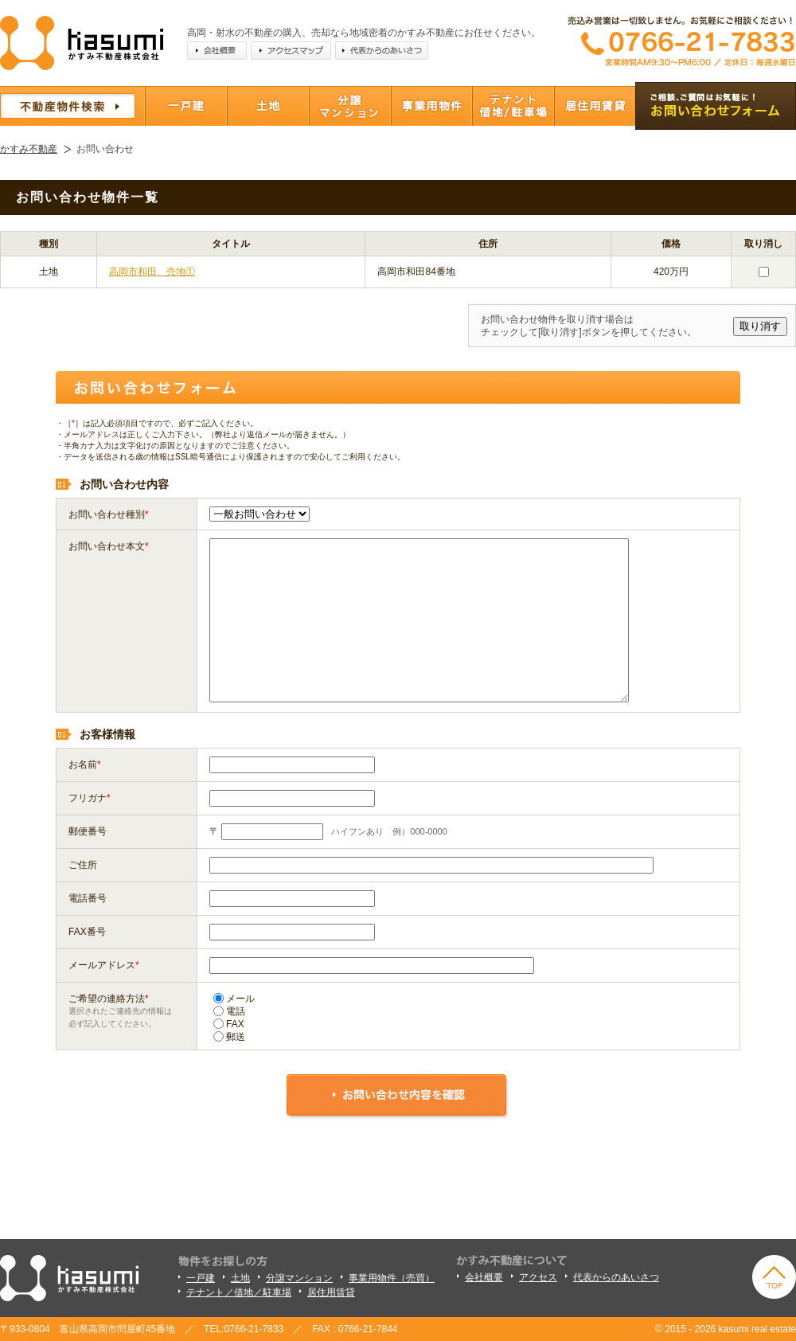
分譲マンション (299, 1278)
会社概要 (484, 1277)
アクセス (538, 1277)
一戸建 (200, 1278)
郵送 (229, 1036)
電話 (229, 1011)
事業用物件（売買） (392, 1278)
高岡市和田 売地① (152, 271)
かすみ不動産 (28, 148)
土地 (240, 1278)
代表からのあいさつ (616, 1277)
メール (234, 998)
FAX (228, 1024)
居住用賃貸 (331, 1292)
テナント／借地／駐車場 (238, 1292)
